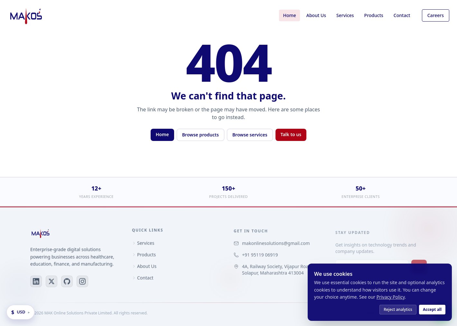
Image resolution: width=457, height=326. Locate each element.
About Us (316, 15)
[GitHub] (67, 282)
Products (373, 15)
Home (289, 15)
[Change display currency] (20, 312)
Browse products (200, 135)
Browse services (249, 135)
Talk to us (291, 134)
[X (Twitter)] (51, 282)
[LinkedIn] (36, 282)
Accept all (432, 309)
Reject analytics (398, 309)
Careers (435, 15)
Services (345, 15)
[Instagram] (82, 282)
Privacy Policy (391, 297)
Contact (402, 15)
